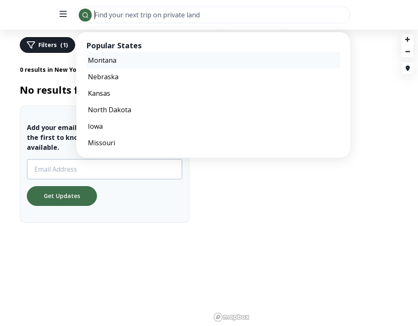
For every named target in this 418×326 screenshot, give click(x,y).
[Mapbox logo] (231, 317)
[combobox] (213, 15)
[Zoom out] (407, 51)
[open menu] (63, 14)
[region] (209, 177)
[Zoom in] (407, 39)
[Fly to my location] (407, 68)
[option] (213, 60)
